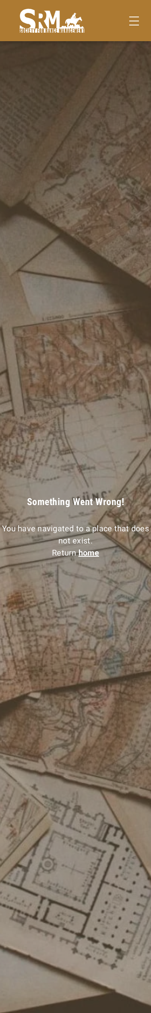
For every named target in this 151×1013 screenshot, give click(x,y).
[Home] (52, 20)
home (89, 553)
